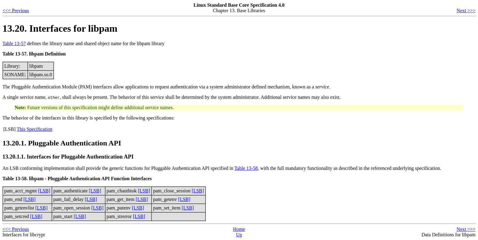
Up (239, 234)
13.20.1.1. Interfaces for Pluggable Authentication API (68, 156)
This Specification (34, 129)
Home (239, 229)
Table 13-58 (246, 168)
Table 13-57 (14, 43)
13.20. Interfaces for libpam (59, 28)
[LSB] (44, 190)
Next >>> (466, 10)
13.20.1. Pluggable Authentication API (61, 143)
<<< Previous (15, 10)
